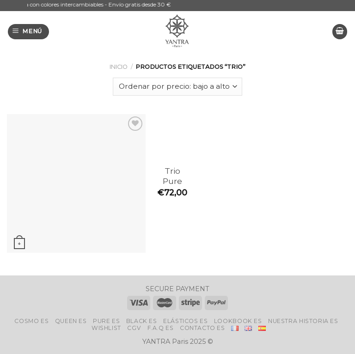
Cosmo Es (31, 320)
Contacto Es (202, 327)
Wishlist (106, 327)
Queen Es (71, 320)
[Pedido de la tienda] (177, 87)
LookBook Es (238, 320)
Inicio (119, 66)
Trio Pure (172, 176)
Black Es (141, 320)
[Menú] (28, 31)
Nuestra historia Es (303, 320)
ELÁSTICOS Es (185, 320)
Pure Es (106, 320)
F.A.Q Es (160, 327)
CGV (134, 327)
